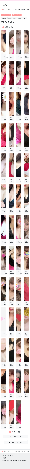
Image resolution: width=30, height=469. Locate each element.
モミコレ (4, 9)
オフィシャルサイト (15, 436)
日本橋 (24, 18)
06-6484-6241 (15, 432)
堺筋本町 (4, 18)
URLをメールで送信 (15, 442)
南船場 (19, 18)
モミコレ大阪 (12, 9)
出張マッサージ (21, 9)
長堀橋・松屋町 (12, 18)
